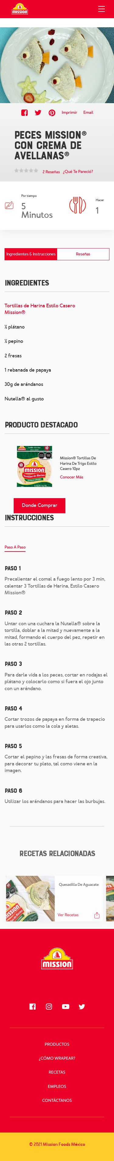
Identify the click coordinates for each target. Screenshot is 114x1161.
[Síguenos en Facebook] (32, 1006)
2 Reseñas (51, 172)
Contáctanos (57, 1100)
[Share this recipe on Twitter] (38, 112)
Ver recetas (68, 915)
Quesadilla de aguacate (79, 884)
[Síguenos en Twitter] (81, 1006)
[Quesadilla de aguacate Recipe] (30, 898)
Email (88, 112)
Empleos (57, 1086)
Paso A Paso (15, 547)
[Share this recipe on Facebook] (24, 112)
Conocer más (71, 477)
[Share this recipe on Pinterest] (52, 112)
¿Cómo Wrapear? (57, 1058)
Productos (57, 1044)
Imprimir (69, 112)
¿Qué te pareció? (78, 171)
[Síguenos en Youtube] (65, 1006)
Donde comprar (39, 505)
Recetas (57, 1072)
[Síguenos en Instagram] (49, 1006)
